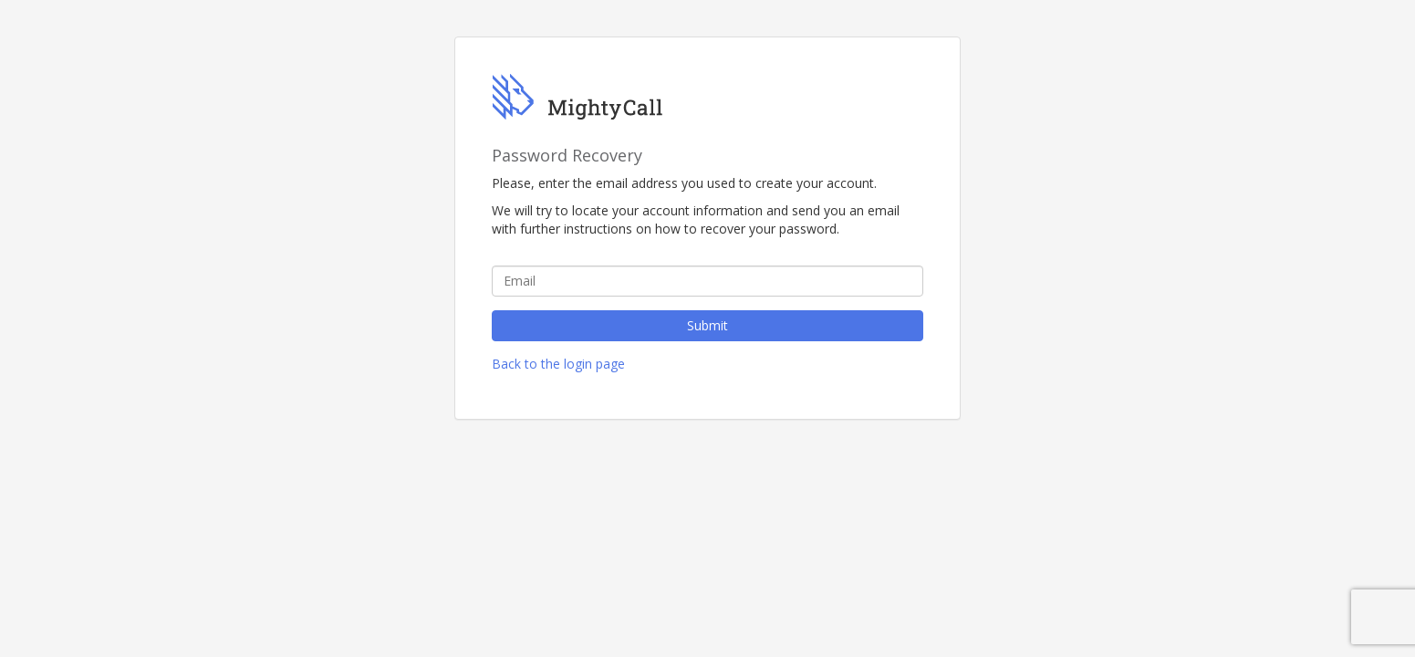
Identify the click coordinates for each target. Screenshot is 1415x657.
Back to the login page (558, 363)
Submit (707, 325)
